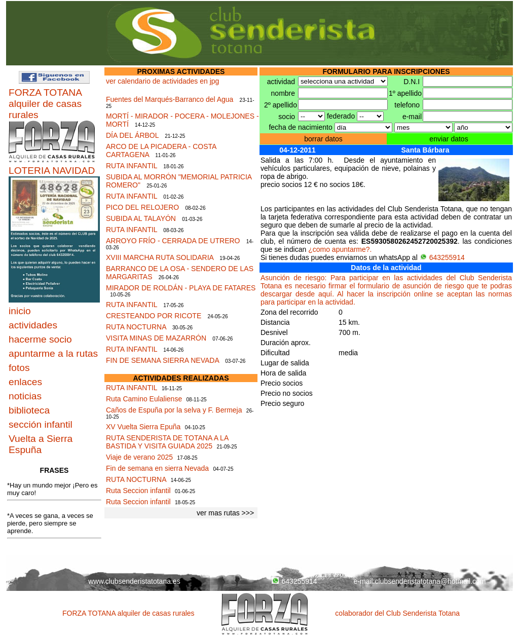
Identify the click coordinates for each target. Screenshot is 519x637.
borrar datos (323, 139)
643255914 (442, 257)
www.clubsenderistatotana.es (134, 581)
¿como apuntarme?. (340, 249)
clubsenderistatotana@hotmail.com (430, 581)
